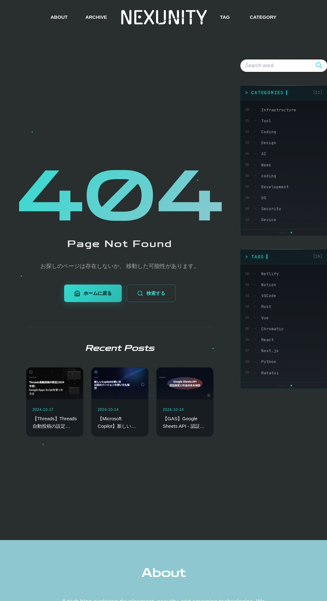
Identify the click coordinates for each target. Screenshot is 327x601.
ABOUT (59, 17)
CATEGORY (263, 17)
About (163, 573)
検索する (151, 293)
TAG (225, 17)
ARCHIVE (96, 17)
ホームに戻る (93, 293)
